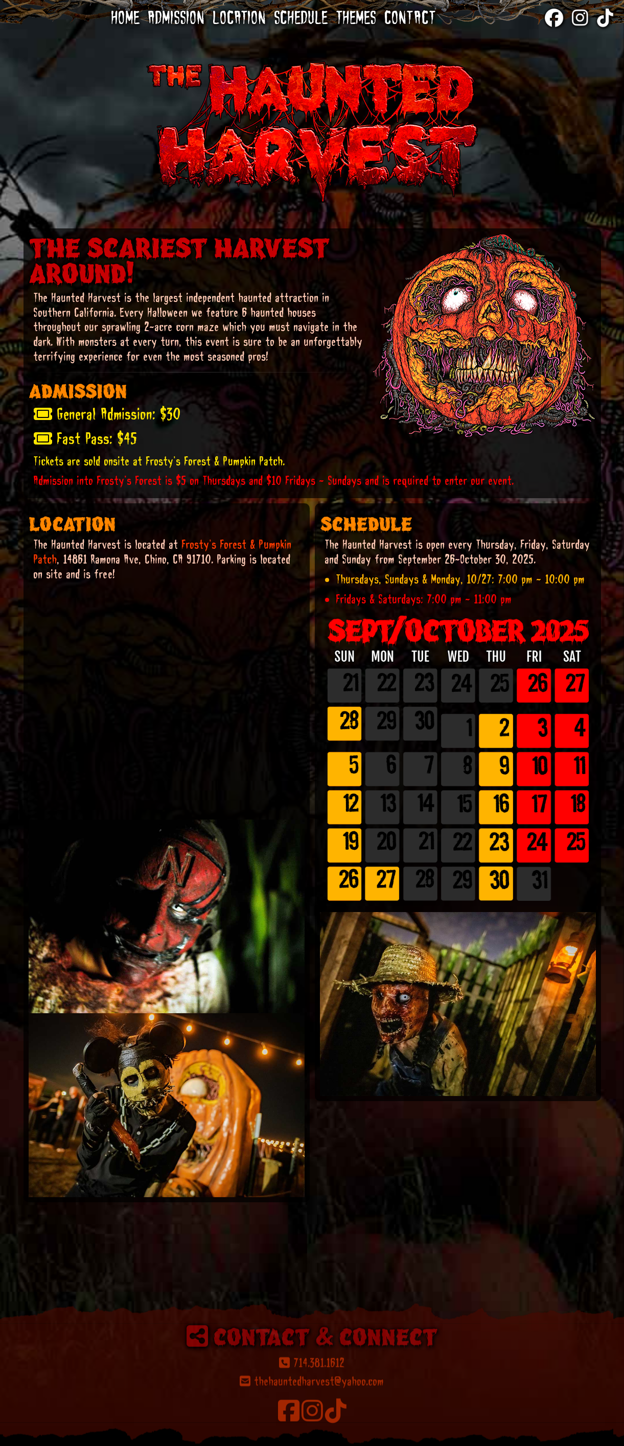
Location (239, 18)
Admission (176, 18)
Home (125, 18)
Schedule (301, 18)
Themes (356, 18)
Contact (410, 18)
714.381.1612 (312, 1431)
